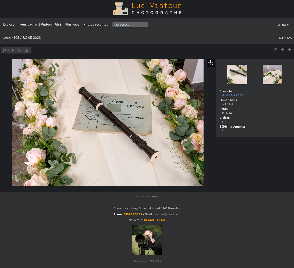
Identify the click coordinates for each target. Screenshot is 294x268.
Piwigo (154, 196)
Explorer (9, 24)
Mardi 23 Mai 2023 (232, 95)
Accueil (7, 38)
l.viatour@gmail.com (166, 214)
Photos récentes (96, 24)
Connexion (283, 24)
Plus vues (72, 24)
